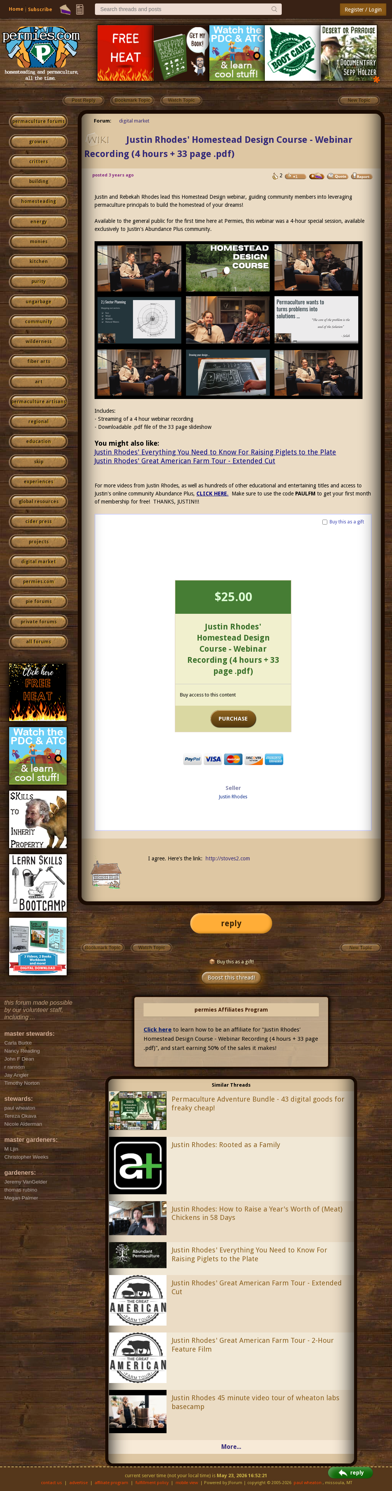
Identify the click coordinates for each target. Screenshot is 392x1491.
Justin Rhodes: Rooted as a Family (226, 1145)
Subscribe (40, 9)
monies (38, 241)
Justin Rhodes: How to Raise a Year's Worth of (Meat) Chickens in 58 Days (257, 1213)
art (38, 381)
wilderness (39, 341)
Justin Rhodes (233, 796)
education (38, 441)
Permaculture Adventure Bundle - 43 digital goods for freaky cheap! (258, 1103)
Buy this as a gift (347, 522)
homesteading (38, 201)
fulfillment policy (152, 1482)
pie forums (39, 601)
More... (231, 1446)
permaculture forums (38, 121)
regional (38, 421)
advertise (78, 1482)
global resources (39, 501)
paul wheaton (308, 1482)
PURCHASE (233, 718)
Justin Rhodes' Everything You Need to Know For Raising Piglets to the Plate (215, 452)
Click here (158, 1029)
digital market (38, 561)
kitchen (38, 261)
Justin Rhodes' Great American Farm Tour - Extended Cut (185, 461)
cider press (38, 521)
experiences (38, 481)
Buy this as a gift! (231, 962)
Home (16, 9)
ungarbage (38, 301)
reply (231, 923)
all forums (38, 641)
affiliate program (111, 1482)
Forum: (102, 121)
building (38, 181)
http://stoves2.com (228, 858)
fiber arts (38, 361)
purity (38, 281)
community (38, 321)
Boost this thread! (231, 977)
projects (39, 541)
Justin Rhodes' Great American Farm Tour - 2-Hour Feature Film (253, 1344)
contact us (51, 1482)
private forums (39, 622)
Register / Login (363, 10)
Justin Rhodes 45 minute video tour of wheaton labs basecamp (256, 1402)
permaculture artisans (38, 401)
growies (38, 141)
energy (38, 221)
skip (38, 461)
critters (38, 161)
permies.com (38, 581)
